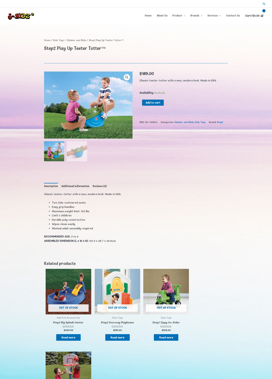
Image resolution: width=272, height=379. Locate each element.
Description (51, 185)
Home (47, 39)
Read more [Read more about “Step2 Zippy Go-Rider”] (154, 332)
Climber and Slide (77, 39)
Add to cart (153, 102)
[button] (264, 3)
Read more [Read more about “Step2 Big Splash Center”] (66, 332)
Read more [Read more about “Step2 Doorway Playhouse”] (110, 332)
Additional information (76, 185)
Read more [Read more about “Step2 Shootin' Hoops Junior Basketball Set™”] (198, 335)
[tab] (51, 185)
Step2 (220, 121)
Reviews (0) (101, 185)
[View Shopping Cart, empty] (253, 15)
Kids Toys (59, 39)
